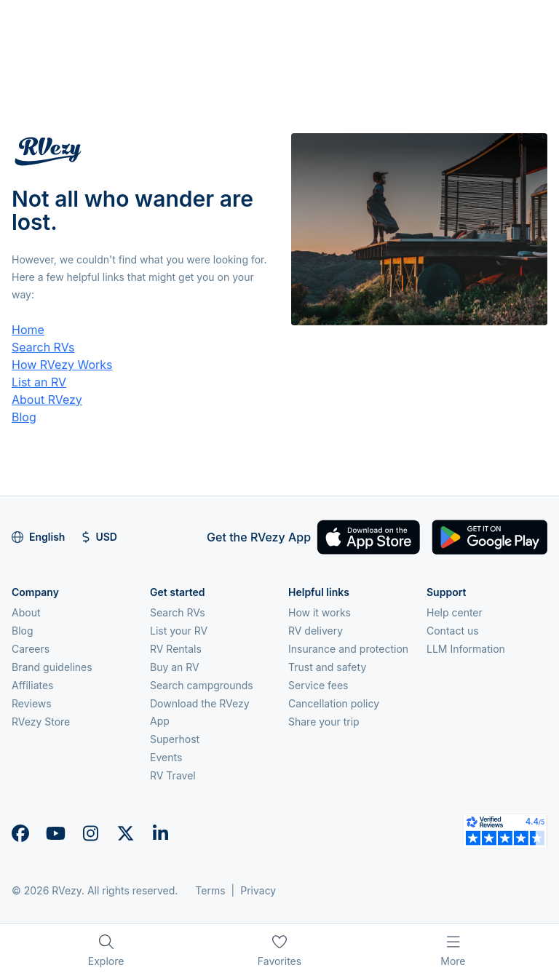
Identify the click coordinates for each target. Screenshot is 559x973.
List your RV (178, 630)
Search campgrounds (201, 685)
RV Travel (173, 775)
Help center (455, 612)
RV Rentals (176, 649)
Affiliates (33, 685)
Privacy (258, 890)
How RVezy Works (62, 364)
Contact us (453, 630)
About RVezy (47, 399)
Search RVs (43, 347)
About (26, 612)
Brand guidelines (52, 667)
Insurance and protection (348, 649)
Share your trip (324, 721)
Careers (30, 649)
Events (166, 757)
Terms (210, 890)
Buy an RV (174, 667)
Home (28, 329)
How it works (319, 612)
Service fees (318, 685)
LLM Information (466, 649)
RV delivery (315, 630)
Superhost (174, 739)
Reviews (32, 703)
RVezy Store (41, 721)
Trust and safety (327, 667)
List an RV (39, 382)
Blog (24, 417)
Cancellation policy (333, 703)
